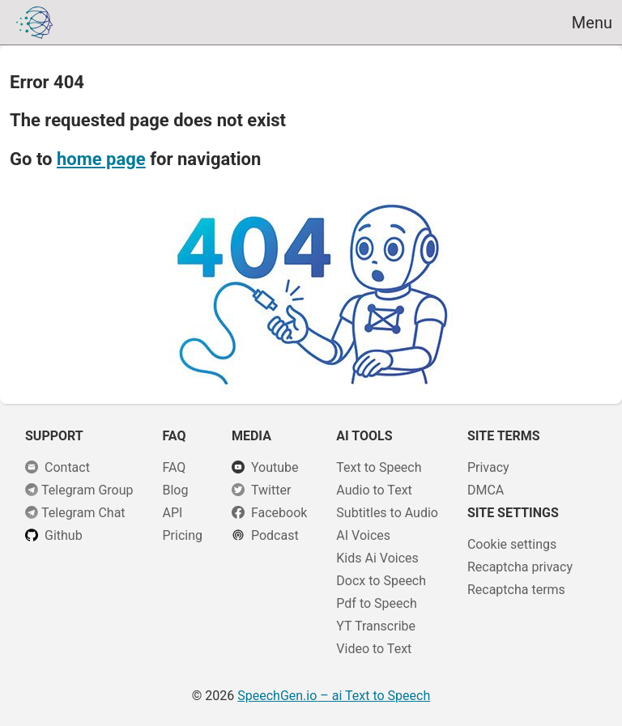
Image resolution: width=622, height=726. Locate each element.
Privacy (488, 467)
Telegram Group (87, 490)
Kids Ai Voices (377, 558)
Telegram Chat (83, 512)
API (172, 512)
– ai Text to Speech (333, 695)
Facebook (279, 512)
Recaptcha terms (516, 589)
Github (64, 535)
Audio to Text (373, 490)
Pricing (182, 535)
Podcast (275, 535)
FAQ (173, 467)
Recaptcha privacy (520, 567)
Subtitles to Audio (387, 512)
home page (101, 159)
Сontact (67, 467)
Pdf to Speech (376, 603)
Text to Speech (378, 467)
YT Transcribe (375, 626)
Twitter (271, 490)
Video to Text (373, 648)
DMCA (485, 490)
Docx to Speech (381, 580)
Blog (175, 490)
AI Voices (363, 535)
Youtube (275, 467)
